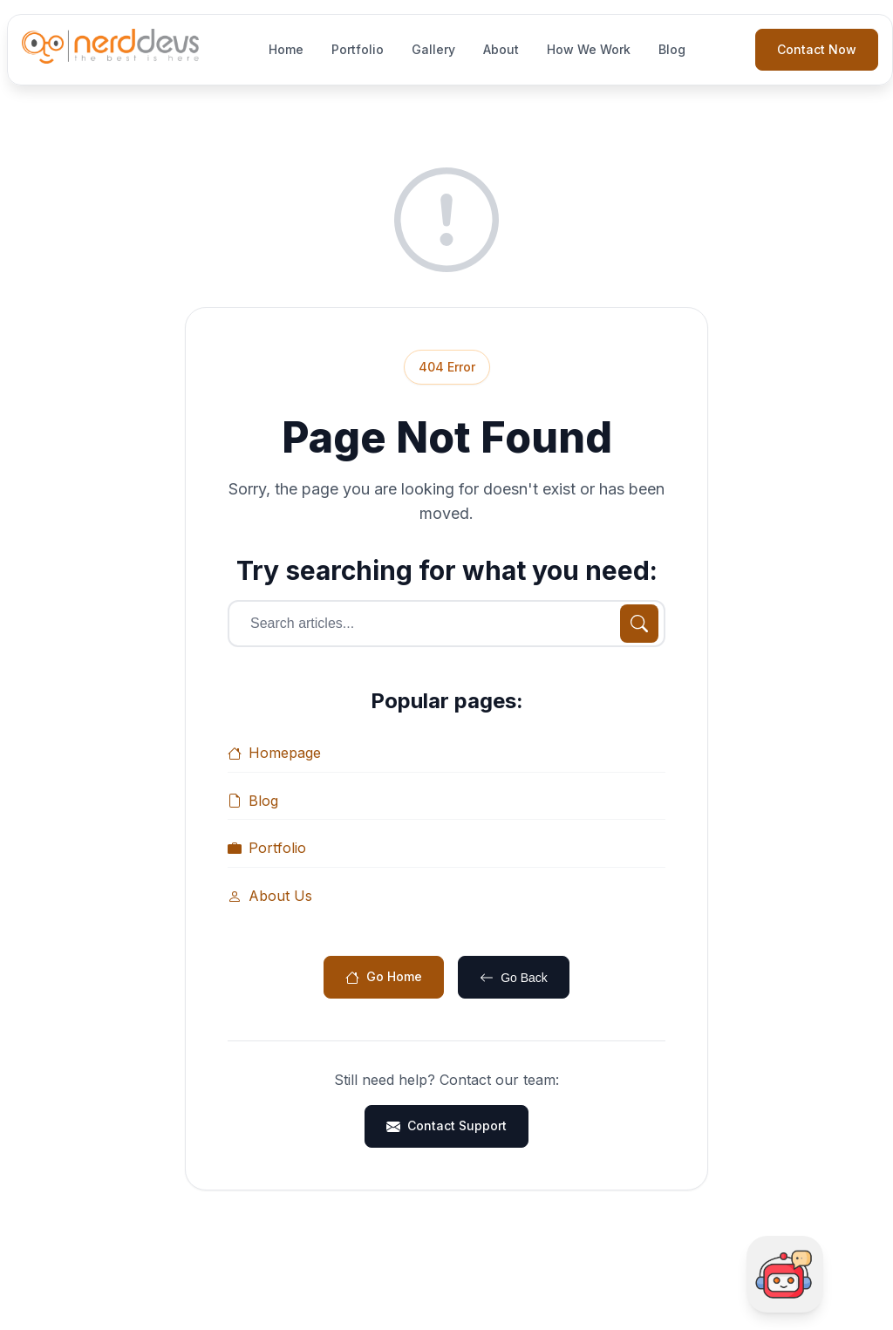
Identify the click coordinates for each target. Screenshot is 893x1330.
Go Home (383, 976)
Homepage (274, 752)
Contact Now (816, 49)
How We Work (589, 49)
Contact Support (446, 1125)
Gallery (433, 49)
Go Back (514, 978)
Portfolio (357, 49)
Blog (671, 49)
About (501, 49)
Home (286, 49)
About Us (270, 895)
